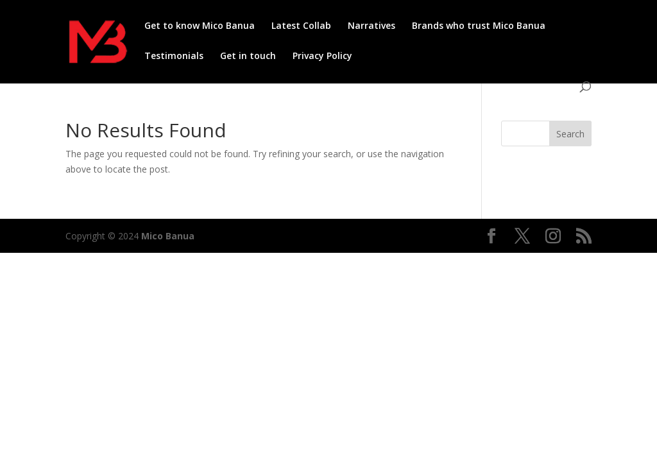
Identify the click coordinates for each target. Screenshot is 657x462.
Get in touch (248, 56)
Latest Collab (301, 26)
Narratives (371, 26)
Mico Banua (167, 236)
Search (570, 134)
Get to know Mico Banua (199, 26)
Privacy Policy (322, 56)
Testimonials (173, 56)
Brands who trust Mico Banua (478, 26)
